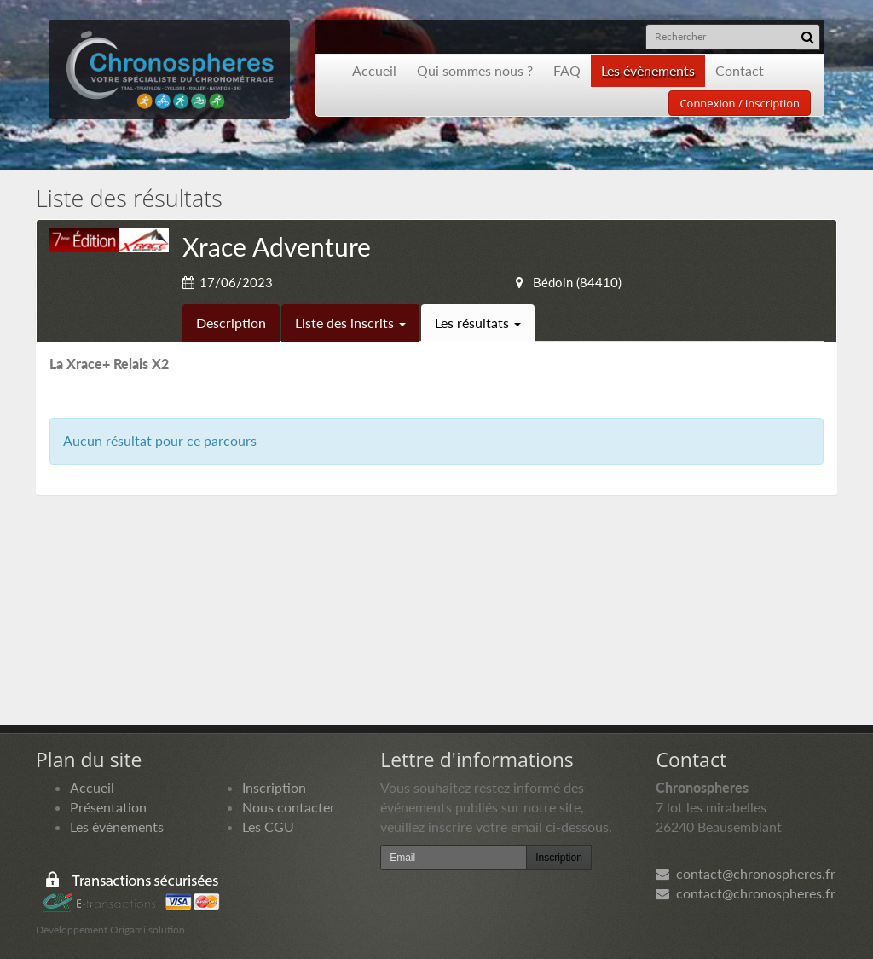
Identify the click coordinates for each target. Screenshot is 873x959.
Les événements (117, 826)
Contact (739, 70)
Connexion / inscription (739, 103)
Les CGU (268, 826)
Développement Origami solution (110, 929)
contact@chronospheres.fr (745, 873)
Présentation (108, 807)
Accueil (374, 70)
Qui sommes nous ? (475, 70)
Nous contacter (288, 807)
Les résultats (478, 323)
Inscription (274, 787)
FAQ (567, 70)
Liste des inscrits (350, 323)
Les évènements (648, 70)
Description (231, 323)
